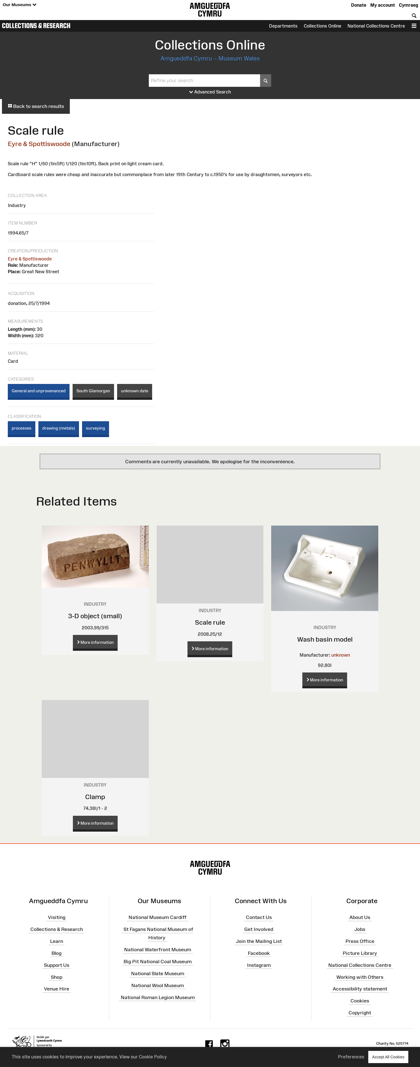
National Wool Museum (157, 985)
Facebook (259, 953)
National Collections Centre (376, 25)
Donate (358, 5)
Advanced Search (210, 92)
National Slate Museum (157, 973)
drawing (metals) (58, 428)
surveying (95, 428)
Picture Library (360, 953)
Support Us (56, 965)
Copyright (360, 1013)
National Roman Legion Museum (158, 997)
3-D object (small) (95, 616)
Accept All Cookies (388, 1056)
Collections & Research (36, 25)
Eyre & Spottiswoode (39, 143)
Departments (283, 25)
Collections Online (322, 25)
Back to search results (36, 106)
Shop (56, 977)
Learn (56, 941)
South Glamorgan (93, 390)
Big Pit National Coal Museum (157, 961)
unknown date (134, 390)
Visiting (56, 917)
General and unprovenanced (39, 390)
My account (382, 5)
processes (21, 428)
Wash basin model (325, 639)
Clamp (95, 796)
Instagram (259, 965)
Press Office (359, 941)
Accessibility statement (360, 989)
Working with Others (359, 977)
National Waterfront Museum (157, 949)
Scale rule (210, 622)
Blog (56, 953)
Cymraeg (408, 5)
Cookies (359, 1001)
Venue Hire (56, 989)
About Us (359, 917)
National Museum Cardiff (158, 917)
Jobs (359, 929)
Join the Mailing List (259, 941)
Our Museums (19, 5)
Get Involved (258, 929)
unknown (340, 654)
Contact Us (259, 917)
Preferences (351, 1056)
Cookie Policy (153, 1056)
